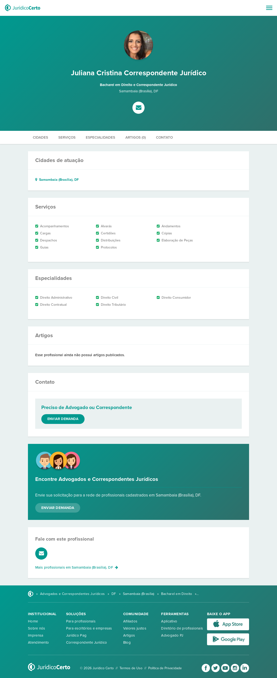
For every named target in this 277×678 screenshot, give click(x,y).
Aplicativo (169, 621)
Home (33, 621)
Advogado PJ (172, 635)
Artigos (129, 635)
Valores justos (134, 628)
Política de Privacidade (165, 668)
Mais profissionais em (76, 567)
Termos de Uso (131, 668)
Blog (127, 642)
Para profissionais (80, 621)
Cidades (40, 137)
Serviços (67, 137)
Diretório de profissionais (182, 628)
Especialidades (100, 137)
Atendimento (38, 642)
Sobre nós (36, 628)
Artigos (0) (135, 137)
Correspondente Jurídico (86, 642)
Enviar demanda (62, 419)
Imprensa (35, 635)
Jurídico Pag (76, 635)
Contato (164, 137)
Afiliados (130, 621)
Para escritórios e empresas (89, 628)
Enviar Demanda (57, 508)
